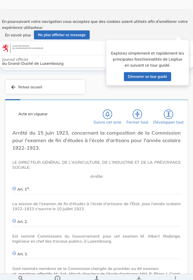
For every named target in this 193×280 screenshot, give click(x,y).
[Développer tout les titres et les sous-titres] (168, 116)
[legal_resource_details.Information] (57, 272)
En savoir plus (18, 24)
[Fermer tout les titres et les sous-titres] (137, 116)
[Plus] (175, 272)
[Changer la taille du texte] (175, 140)
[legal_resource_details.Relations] (96, 272)
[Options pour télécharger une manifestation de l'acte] (138, 272)
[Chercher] (21, 272)
